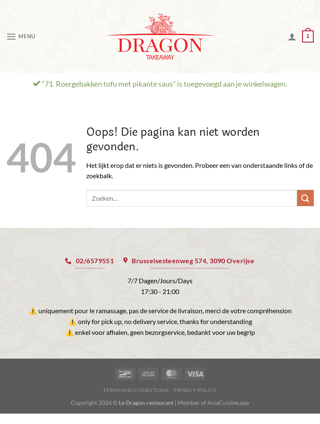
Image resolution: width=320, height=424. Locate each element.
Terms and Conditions (135, 390)
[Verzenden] (305, 198)
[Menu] (20, 36)
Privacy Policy (195, 390)
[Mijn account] (292, 36)
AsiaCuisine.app (228, 402)
